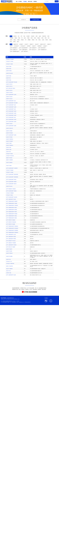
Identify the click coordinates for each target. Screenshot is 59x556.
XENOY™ (31, 44)
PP (21, 36)
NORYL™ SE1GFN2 (9, 266)
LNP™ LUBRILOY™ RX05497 (11, 242)
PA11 (40, 39)
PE (36, 39)
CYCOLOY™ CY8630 (9, 172)
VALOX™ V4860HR (9, 268)
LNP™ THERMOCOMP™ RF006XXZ (12, 232)
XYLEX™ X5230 (8, 165)
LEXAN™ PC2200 (9, 251)
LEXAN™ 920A (8, 68)
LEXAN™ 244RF (9, 143)
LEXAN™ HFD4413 (9, 253)
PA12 (15, 39)
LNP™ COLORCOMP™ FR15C (11, 179)
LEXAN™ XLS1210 (9, 96)
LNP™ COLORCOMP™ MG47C (11, 183)
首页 (17, 1)
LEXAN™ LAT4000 (9, 130)
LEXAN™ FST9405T (9, 141)
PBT (36, 36)
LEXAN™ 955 (8, 151)
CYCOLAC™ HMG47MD (10, 263)
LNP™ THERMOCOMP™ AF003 (11, 207)
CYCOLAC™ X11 (9, 261)
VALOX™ (37, 44)
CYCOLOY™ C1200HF (10, 59)
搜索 (56, 1)
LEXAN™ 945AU (9, 70)
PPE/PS (14, 36)
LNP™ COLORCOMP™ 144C (11, 117)
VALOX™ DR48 (8, 66)
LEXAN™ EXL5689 (9, 256)
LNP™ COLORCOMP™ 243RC (11, 125)
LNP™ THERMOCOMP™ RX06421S (12, 226)
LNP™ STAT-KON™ (42, 47)
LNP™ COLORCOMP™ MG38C (11, 181)
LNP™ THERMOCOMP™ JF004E (11, 203)
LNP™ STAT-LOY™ (32, 49)
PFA (11, 41)
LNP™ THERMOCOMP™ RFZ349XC (12, 228)
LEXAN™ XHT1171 (9, 86)
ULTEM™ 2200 (8, 272)
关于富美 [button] (20, 1)
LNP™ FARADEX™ (13, 47)
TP (25, 39)
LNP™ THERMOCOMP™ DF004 (11, 211)
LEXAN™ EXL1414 (9, 186)
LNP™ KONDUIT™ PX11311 (11, 240)
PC (18, 36)
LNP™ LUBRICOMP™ (23, 49)
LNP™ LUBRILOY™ (14, 49)
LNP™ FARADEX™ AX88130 (11, 188)
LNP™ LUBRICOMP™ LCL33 (11, 234)
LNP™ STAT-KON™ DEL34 (10, 88)
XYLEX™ (26, 44)
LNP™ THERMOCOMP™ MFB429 (11, 201)
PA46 (50, 39)
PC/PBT (28, 36)
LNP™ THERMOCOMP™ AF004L (11, 209)
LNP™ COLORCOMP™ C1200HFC (12, 168)
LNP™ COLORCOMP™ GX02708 (11, 197)
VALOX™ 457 (8, 270)
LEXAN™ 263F (8, 147)
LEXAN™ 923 (8, 259)
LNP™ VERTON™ (24, 51)
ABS (40, 36)
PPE (48, 36)
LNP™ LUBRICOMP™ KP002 (11, 236)
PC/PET (32, 36)
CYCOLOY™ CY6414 (9, 61)
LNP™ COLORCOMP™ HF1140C (11, 82)
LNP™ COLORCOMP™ (23, 47)
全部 (11, 36)
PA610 (22, 39)
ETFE (14, 41)
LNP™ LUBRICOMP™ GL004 (11, 199)
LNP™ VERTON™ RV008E (10, 224)
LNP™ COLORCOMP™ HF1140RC (12, 102)
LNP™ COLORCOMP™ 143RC (11, 115)
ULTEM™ (21, 44)
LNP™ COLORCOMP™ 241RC (11, 121)
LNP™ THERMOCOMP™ (15, 51)
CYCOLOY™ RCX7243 (10, 155)
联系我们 (35, 1)
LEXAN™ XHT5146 (9, 92)
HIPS (11, 39)
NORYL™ (49, 44)
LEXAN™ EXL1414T (9, 73)
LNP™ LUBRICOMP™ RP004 (11, 238)
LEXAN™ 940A (8, 75)
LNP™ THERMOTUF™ (42, 49)
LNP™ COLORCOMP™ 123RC (11, 113)
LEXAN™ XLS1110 (9, 98)
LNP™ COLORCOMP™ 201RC (11, 111)
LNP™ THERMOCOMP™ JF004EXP (12, 205)
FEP (18, 41)
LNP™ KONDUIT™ (33, 47)
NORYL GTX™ (43, 44)
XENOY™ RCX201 (9, 157)
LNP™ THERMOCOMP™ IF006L (11, 215)
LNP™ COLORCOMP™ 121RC (11, 94)
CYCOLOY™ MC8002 (9, 170)
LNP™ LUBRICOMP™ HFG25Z (11, 244)
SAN (43, 39)
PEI (24, 36)
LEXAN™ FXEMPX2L (9, 139)
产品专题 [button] (25, 1)
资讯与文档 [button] (30, 1)
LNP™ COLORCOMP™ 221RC (11, 119)
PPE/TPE (44, 36)
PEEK (33, 39)
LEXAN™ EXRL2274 (9, 128)
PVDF (47, 39)
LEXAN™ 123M (8, 149)
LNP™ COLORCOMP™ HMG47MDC (12, 174)
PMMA (29, 39)
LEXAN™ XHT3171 (9, 90)
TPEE (18, 39)
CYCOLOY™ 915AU (9, 153)
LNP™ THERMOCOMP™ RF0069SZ (12, 230)
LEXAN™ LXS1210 (9, 123)
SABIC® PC (15, 44)
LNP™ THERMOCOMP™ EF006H (11, 213)
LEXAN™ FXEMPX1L (9, 145)
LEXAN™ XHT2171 (9, 84)
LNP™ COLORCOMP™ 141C (11, 100)
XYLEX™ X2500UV (9, 162)
